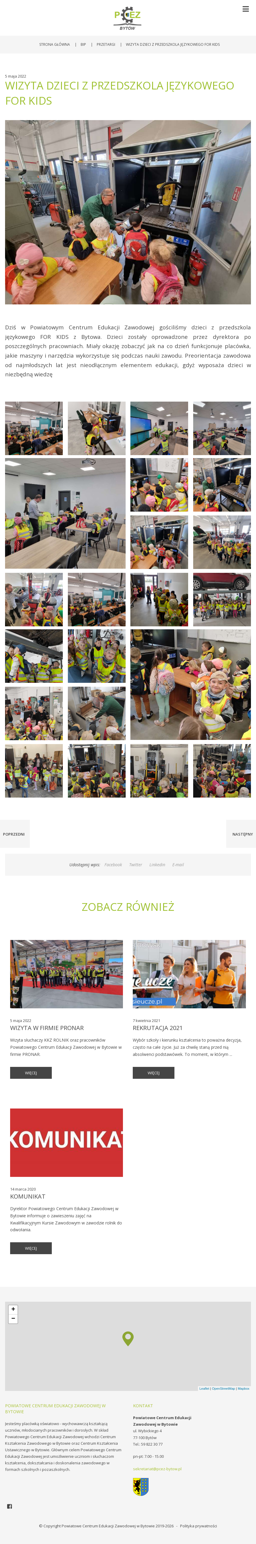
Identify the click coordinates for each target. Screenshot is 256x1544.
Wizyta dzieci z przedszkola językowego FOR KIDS (173, 44)
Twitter (135, 864)
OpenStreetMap (223, 1388)
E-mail (178, 864)
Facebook (113, 864)
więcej (31, 1073)
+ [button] (13, 1309)
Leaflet (204, 1388)
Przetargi (106, 44)
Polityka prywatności (198, 1526)
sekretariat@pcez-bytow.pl (157, 1468)
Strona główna (54, 44)
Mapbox (243, 1388)
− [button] (13, 1319)
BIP (83, 44)
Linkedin (157, 864)
